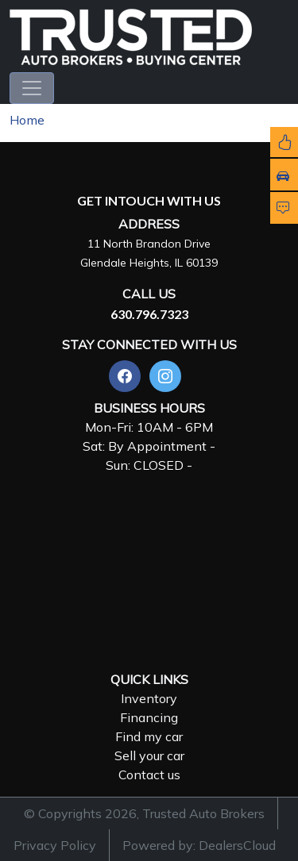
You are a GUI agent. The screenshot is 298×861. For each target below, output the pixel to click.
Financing (149, 717)
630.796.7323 (149, 313)
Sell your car (149, 755)
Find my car (149, 736)
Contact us (149, 774)
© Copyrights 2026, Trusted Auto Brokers (144, 813)
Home (27, 120)
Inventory (149, 698)
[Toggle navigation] (32, 88)
